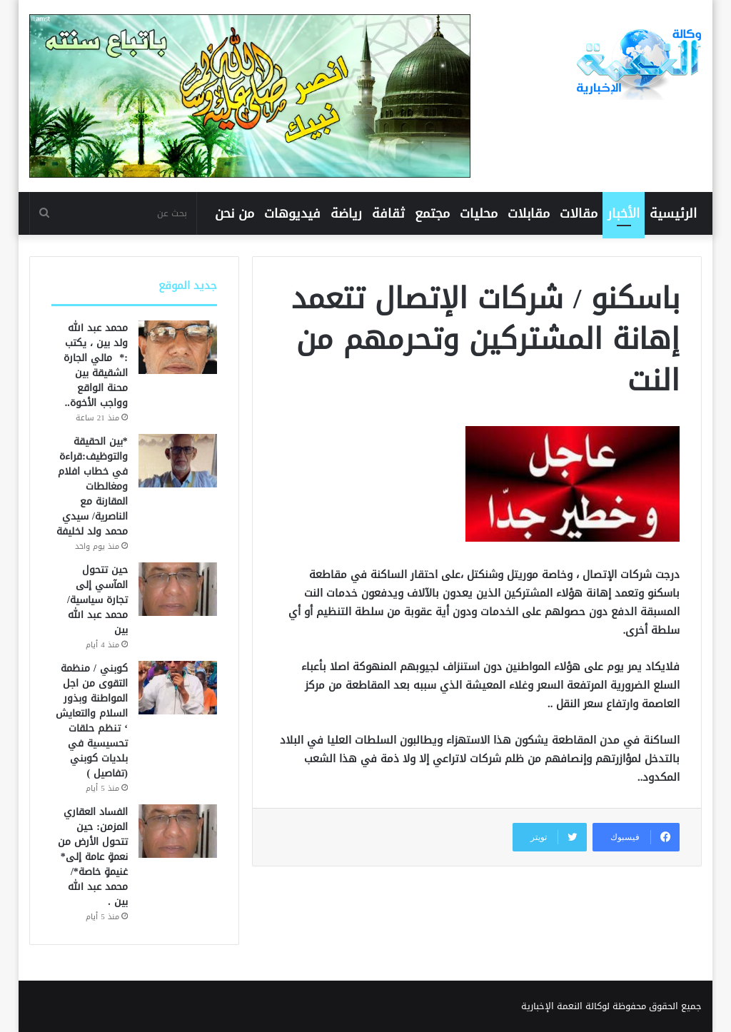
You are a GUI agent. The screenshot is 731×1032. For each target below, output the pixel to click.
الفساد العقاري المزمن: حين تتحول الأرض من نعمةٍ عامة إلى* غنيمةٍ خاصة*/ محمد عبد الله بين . (93, 856)
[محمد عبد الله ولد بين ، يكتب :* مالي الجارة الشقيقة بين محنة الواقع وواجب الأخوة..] (177, 347)
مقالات (579, 213)
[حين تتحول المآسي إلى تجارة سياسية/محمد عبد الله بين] (177, 589)
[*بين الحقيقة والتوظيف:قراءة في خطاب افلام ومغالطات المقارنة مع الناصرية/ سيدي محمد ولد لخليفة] (177, 460)
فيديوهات (292, 213)
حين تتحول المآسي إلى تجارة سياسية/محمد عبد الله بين (97, 599)
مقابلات (529, 213)
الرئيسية (673, 213)
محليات (479, 213)
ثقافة (388, 213)
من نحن (234, 213)
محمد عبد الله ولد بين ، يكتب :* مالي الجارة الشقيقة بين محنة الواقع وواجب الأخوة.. (96, 365)
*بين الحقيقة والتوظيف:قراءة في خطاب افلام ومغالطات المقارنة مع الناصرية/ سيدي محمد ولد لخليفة (92, 486)
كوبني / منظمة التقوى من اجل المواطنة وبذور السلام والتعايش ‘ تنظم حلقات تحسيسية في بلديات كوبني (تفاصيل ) (92, 721)
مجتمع (432, 213)
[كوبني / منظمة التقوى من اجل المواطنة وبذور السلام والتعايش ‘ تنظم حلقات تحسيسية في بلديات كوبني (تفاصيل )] (177, 687)
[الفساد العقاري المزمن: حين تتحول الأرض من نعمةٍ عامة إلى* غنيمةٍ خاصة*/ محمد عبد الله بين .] (177, 831)
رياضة (346, 213)
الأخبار (624, 213)
